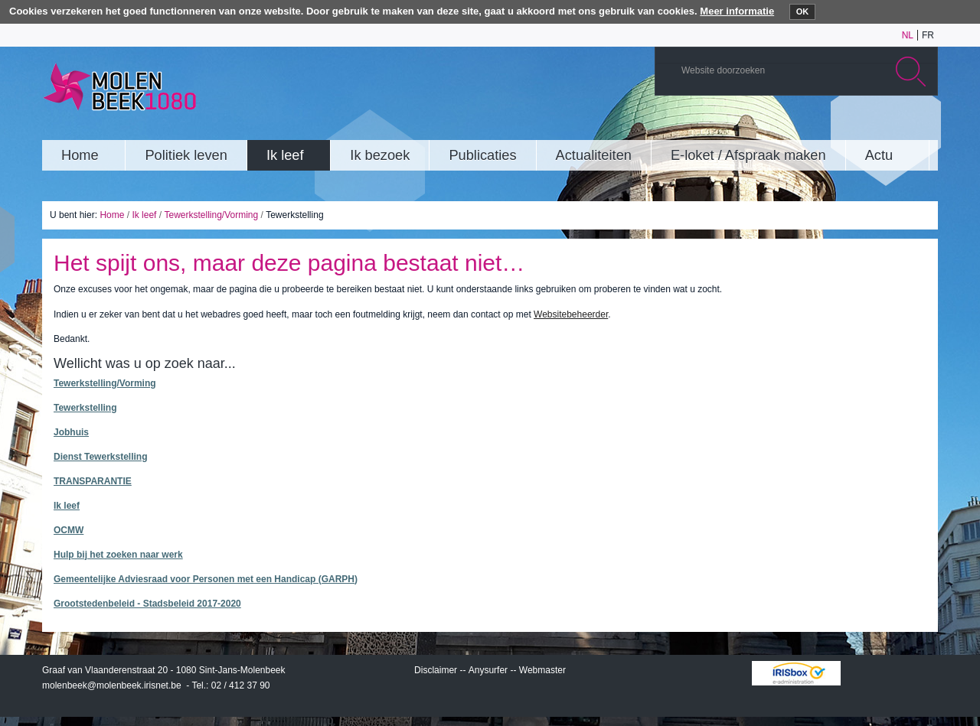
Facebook (898, 125)
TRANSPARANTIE (93, 481)
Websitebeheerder (571, 314)
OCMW (68, 530)
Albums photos (852, 125)
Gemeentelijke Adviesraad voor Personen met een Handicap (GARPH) (206, 579)
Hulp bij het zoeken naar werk (118, 554)
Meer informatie (737, 11)
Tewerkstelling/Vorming (211, 215)
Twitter (875, 125)
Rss (921, 125)
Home (112, 215)
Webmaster (542, 670)
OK (802, 11)
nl (907, 35)
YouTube (830, 125)
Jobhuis (71, 432)
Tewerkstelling (85, 407)
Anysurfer (488, 670)
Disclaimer (435, 670)
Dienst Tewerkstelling (100, 456)
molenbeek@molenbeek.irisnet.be (111, 685)
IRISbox (796, 673)
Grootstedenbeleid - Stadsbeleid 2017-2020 (147, 603)
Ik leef (144, 215)
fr (928, 35)
